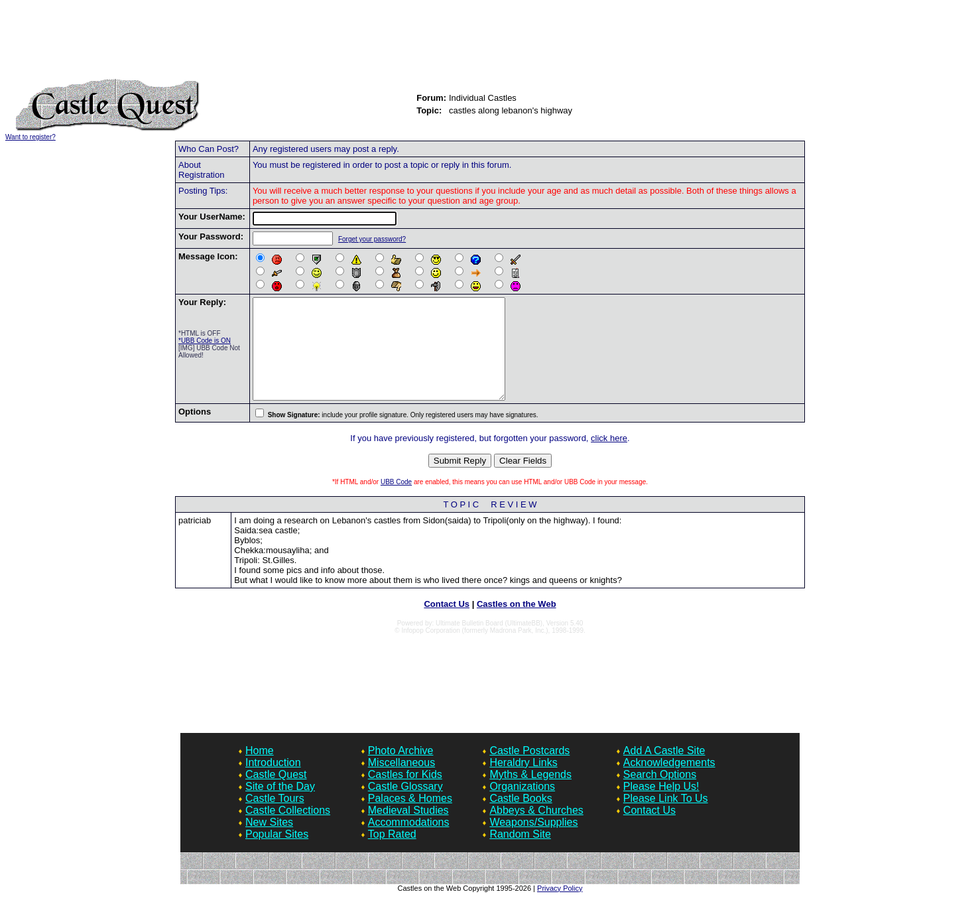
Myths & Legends (530, 794)
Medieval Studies (408, 830)
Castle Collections (287, 830)
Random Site (520, 854)
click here (609, 458)
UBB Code (396, 501)
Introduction (273, 782)
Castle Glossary (405, 806)
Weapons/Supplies (533, 842)
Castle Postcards (529, 770)
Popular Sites (276, 854)
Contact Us (446, 624)
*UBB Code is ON (204, 340)
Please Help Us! (661, 806)
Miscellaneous (401, 782)
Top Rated (392, 854)
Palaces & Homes (410, 818)
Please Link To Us (665, 818)
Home (259, 770)
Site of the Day (280, 806)
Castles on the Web (516, 624)
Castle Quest (275, 794)
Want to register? (30, 137)
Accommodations (409, 842)
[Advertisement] (490, 45)
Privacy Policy (559, 908)
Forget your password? (370, 239)
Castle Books (520, 818)
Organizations (522, 806)
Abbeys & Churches (536, 830)
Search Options (659, 794)
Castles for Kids (405, 794)
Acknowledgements (669, 782)
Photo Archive (401, 770)
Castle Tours (274, 818)
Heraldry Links (523, 782)
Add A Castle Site (664, 770)
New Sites (269, 842)
